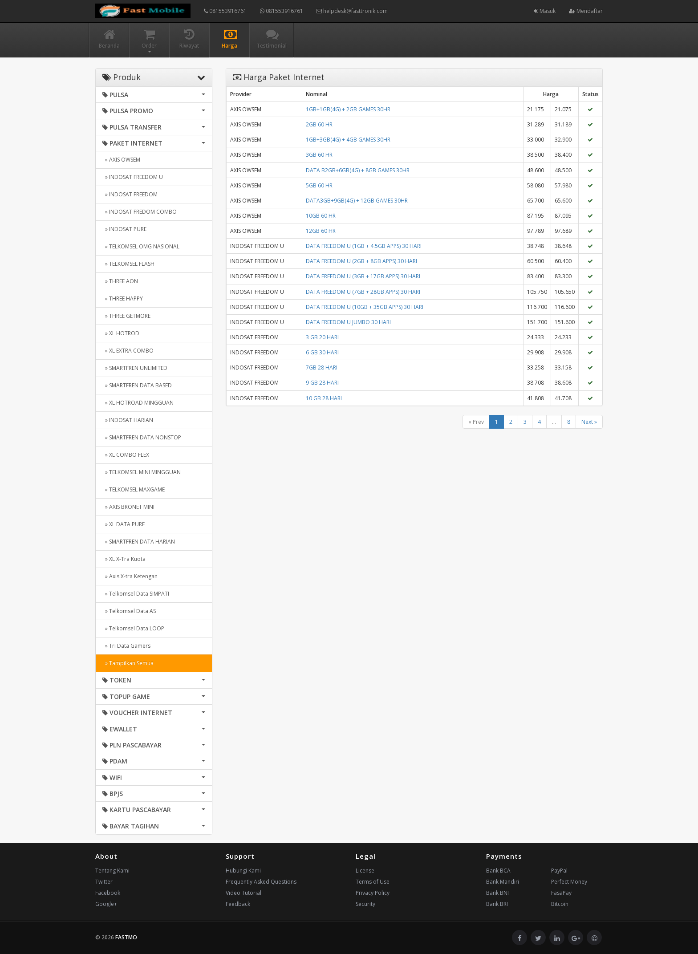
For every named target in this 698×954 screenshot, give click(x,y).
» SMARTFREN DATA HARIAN (138, 541)
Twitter (104, 881)
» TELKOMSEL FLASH (128, 264)
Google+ (106, 904)
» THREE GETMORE (126, 316)
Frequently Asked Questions (261, 881)
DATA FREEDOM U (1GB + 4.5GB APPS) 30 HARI (364, 246)
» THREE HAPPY (122, 298)
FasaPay (561, 893)
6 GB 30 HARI (322, 352)
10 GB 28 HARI (324, 398)
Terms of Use (373, 881)
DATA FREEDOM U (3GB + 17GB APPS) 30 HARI (363, 276)
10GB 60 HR (321, 215)
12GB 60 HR (321, 231)
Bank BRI (497, 904)
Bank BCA (498, 870)
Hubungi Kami (243, 870)
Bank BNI (497, 893)
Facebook (107, 893)
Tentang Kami (112, 870)
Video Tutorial (243, 893)
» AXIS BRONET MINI (128, 507)
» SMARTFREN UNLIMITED (134, 368)
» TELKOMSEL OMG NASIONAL (140, 246)
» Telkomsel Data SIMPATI (135, 593)
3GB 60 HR (319, 154)
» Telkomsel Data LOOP (133, 628)
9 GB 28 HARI (322, 382)
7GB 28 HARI (321, 367)
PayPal (559, 870)
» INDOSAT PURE (124, 229)
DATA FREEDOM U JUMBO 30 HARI (348, 322)
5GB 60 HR (319, 185)
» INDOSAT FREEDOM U (132, 177)
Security (365, 904)
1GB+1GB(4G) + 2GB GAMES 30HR (348, 109)
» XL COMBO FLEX (125, 455)
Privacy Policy (373, 893)
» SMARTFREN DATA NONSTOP (141, 437)
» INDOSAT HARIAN (127, 420)
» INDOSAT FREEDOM (130, 194)
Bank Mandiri (502, 881)
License (365, 870)
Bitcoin (559, 904)
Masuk (545, 11)
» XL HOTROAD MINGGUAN (138, 402)
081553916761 (225, 11)
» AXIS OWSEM (121, 159)
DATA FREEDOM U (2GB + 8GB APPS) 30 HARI (361, 261)
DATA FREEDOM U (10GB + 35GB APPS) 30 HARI (364, 307)
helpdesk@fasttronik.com (352, 11)
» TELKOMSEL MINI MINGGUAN (141, 472)
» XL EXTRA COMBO (128, 350)
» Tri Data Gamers (126, 646)
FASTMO (126, 937)
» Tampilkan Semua (128, 663)
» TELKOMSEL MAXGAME (133, 489)
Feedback (238, 904)
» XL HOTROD (120, 333)
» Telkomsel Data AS (129, 611)
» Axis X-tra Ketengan (130, 576)
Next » (589, 422)
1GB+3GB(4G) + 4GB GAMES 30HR (348, 139)
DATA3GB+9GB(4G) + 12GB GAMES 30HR (357, 200)
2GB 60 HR (319, 124)
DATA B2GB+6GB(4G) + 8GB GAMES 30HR (358, 170)
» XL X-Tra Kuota (124, 559)
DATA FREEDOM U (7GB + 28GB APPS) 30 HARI (363, 292)
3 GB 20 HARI (322, 337)
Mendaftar (586, 11)
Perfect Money (569, 881)
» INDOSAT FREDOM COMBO (139, 211)
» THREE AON (120, 281)
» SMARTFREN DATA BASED (137, 385)
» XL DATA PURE (123, 524)
